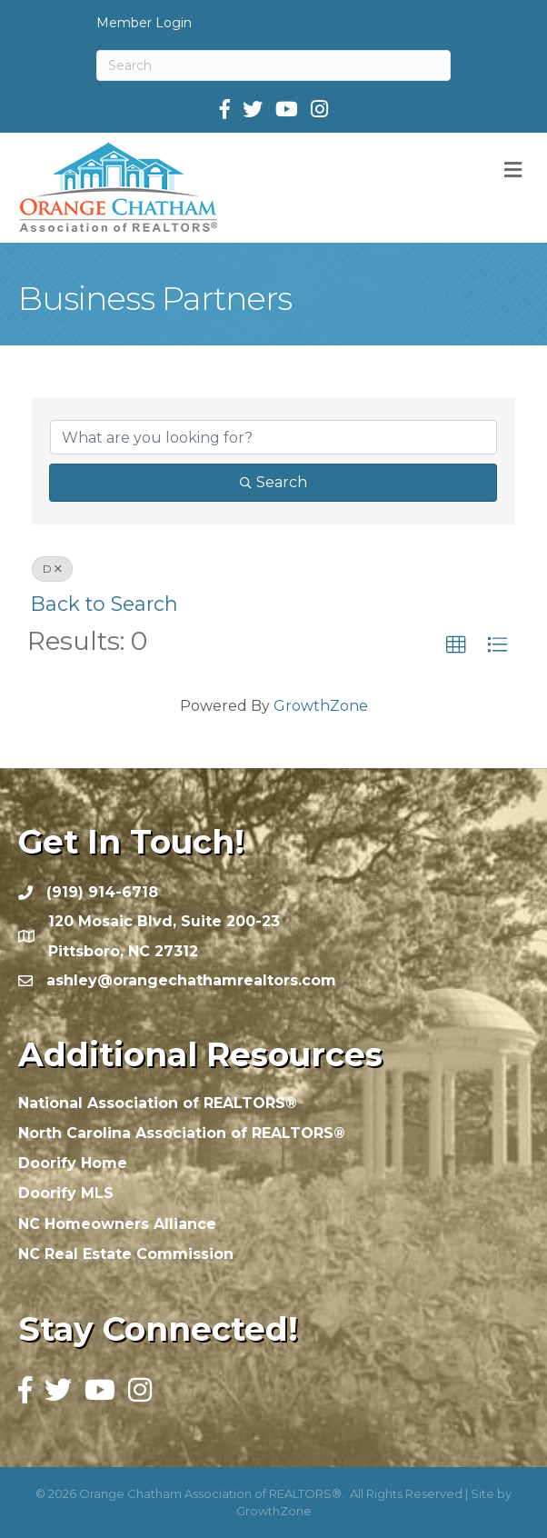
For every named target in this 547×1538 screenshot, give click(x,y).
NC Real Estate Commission (126, 1254)
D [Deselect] (52, 568)
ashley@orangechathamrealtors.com (191, 980)
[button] (456, 645)
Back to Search (104, 603)
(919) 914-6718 (102, 892)
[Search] (273, 65)
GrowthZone (321, 705)
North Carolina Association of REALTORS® (181, 1133)
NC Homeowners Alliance (117, 1224)
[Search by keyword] (273, 437)
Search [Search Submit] (273, 482)
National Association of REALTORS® (157, 1103)
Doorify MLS (66, 1193)
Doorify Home (72, 1163)
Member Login (144, 23)
